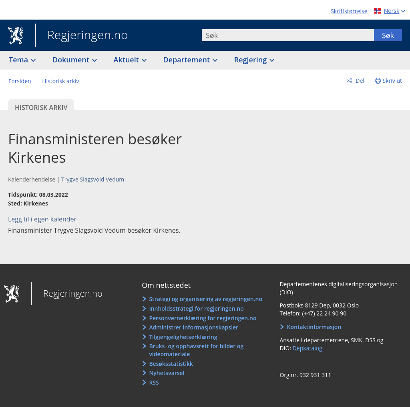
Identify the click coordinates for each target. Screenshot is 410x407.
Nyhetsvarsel (166, 373)
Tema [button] (19, 59)
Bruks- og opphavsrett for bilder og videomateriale (196, 350)
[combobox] (288, 35)
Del (359, 80)
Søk (388, 35)
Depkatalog (307, 348)
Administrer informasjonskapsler (193, 327)
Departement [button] (187, 59)
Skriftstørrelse (349, 11)
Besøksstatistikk (171, 363)
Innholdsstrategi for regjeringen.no (196, 308)
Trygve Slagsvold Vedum (92, 179)
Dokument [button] (71, 59)
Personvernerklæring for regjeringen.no (202, 318)
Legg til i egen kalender (42, 219)
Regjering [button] (251, 59)
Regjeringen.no (81, 35)
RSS (154, 382)
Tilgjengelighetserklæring (183, 337)
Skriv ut (392, 80)
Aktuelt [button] (127, 59)
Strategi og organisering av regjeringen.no (205, 299)
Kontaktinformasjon (314, 327)
